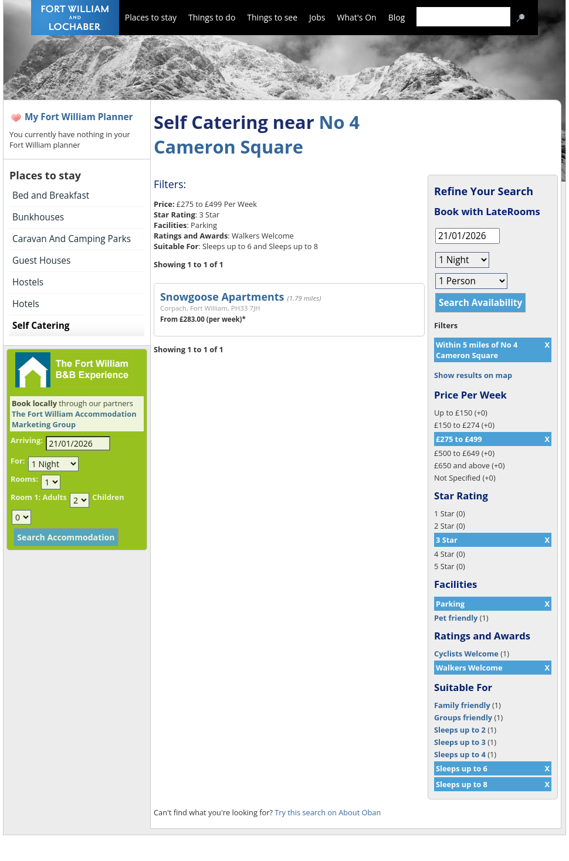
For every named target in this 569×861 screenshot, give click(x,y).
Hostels (27, 282)
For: (18, 460)
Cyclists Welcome (466, 653)
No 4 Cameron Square (257, 134)
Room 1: (25, 497)
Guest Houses (41, 260)
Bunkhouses (38, 217)
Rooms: (24, 479)
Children (108, 497)
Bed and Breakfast (50, 195)
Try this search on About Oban (328, 812)
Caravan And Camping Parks (71, 239)
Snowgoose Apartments (222, 297)
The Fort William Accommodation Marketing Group (74, 419)
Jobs (317, 17)
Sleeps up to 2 (460, 729)
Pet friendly (455, 617)
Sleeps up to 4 (460, 754)
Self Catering (40, 325)
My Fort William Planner (79, 117)
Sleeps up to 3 (460, 742)
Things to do (211, 17)
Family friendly (462, 705)
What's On (357, 17)
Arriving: (27, 440)
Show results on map (473, 375)
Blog (396, 17)
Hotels (25, 304)
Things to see (272, 17)
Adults (54, 497)
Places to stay (151, 17)
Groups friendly (463, 717)
